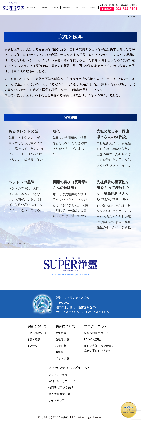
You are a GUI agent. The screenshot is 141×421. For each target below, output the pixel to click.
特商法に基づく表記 (60, 387)
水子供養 (60, 345)
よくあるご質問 (80, 7)
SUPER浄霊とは (31, 7)
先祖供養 (12, 3)
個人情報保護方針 (59, 393)
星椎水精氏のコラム (96, 333)
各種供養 (55, 7)
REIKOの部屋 (92, 339)
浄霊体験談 (66, 7)
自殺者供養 (62, 339)
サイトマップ (56, 400)
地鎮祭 (59, 352)
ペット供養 (62, 358)
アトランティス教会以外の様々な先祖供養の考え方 (70, 275)
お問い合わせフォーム (62, 381)
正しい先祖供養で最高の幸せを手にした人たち (99, 348)
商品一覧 (93, 7)
